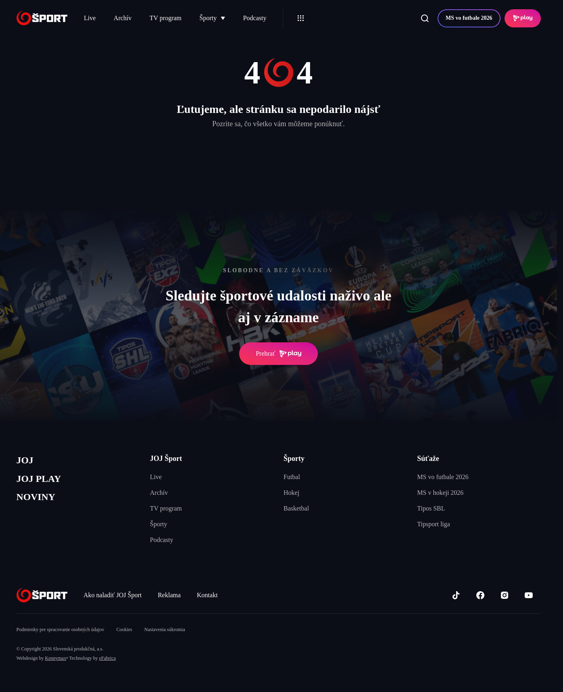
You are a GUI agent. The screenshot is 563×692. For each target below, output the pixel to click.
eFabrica (107, 658)
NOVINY (37, 499)
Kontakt (207, 595)
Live (90, 18)
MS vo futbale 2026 (469, 18)
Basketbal (296, 508)
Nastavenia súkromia (164, 629)
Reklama (169, 595)
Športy (212, 18)
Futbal (292, 476)
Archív (122, 18)
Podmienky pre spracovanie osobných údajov (60, 629)
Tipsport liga (433, 524)
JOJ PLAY (40, 480)
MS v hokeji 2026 (440, 492)
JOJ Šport (166, 458)
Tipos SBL (431, 508)
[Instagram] (504, 595)
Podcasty (255, 18)
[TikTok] (456, 595)
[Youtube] (529, 595)
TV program (165, 18)
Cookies (124, 629)
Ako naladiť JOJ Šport (112, 595)
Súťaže (428, 458)
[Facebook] (480, 595)
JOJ (25, 460)
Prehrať (278, 354)
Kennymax (56, 658)
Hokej (291, 492)
